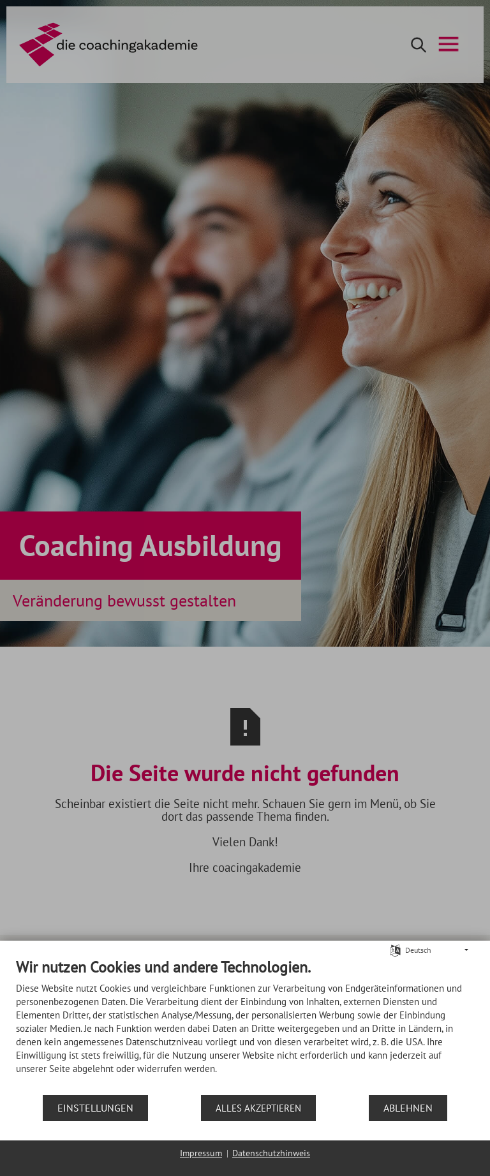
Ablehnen (408, 1107)
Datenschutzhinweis (271, 1153)
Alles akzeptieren (258, 1108)
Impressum (201, 1153)
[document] (245, 1026)
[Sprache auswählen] (395, 949)
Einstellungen (95, 1107)
